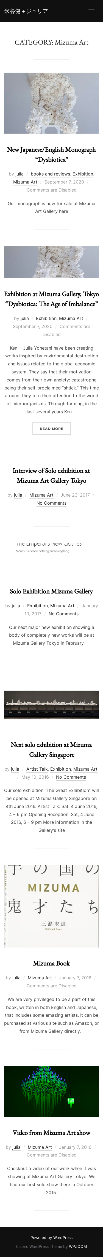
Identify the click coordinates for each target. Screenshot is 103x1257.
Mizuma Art (25, 182)
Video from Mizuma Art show (51, 1132)
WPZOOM (78, 1246)
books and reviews (50, 174)
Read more (55, 428)
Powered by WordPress (51, 1237)
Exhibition (83, 174)
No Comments (51, 503)
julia (19, 174)
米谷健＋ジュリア (26, 11)
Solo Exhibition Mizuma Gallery (51, 591)
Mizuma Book (51, 963)
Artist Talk (37, 769)
